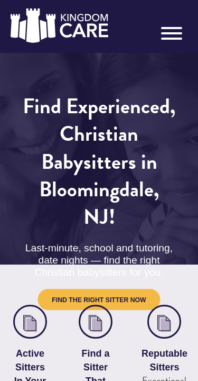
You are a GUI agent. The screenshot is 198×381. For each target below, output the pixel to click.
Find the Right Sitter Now (99, 241)
